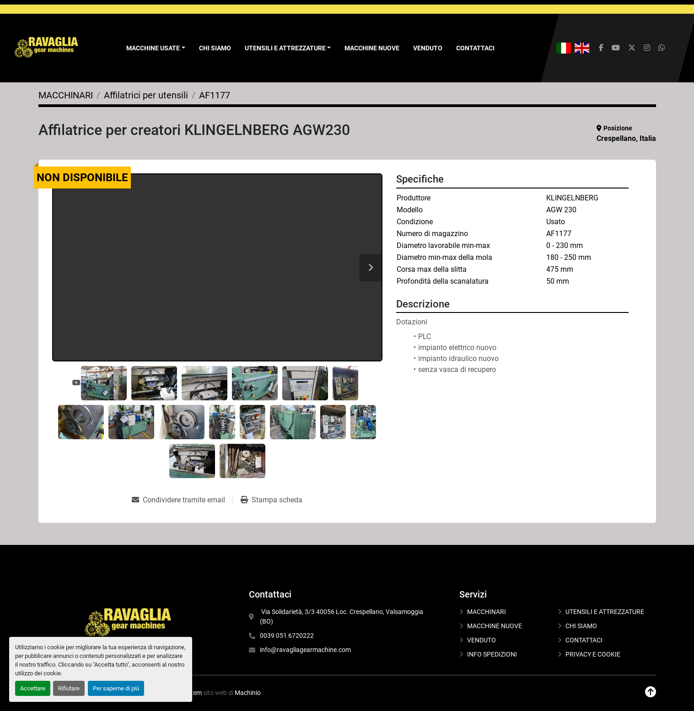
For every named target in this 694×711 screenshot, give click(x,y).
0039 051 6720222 (287, 635)
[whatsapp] (661, 48)
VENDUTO (427, 48)
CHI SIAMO (215, 48)
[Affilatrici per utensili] (146, 95)
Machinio (248, 692)
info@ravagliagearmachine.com (305, 649)
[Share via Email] (182, 500)
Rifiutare (69, 688)
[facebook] (601, 48)
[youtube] (615, 48)
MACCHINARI (486, 611)
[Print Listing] (271, 500)
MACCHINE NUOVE (371, 48)
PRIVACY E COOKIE (592, 654)
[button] (155, 48)
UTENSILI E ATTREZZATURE (285, 48)
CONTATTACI (475, 48)
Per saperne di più (116, 688)
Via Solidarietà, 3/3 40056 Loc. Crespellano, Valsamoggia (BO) (342, 616)
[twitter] (632, 48)
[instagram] (647, 48)
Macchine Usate (153, 48)
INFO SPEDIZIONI (492, 654)
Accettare (32, 688)
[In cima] (650, 692)
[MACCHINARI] (65, 95)
